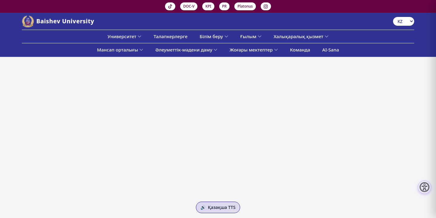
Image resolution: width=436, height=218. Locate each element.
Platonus (245, 6)
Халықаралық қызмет (301, 36)
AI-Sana (330, 50)
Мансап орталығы (120, 50)
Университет (124, 36)
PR (224, 6)
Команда (300, 50)
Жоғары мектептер (254, 50)
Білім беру (214, 36)
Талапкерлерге (170, 36)
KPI (208, 6)
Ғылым (251, 36)
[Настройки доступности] (424, 187)
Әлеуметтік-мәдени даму (186, 50)
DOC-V (188, 6)
